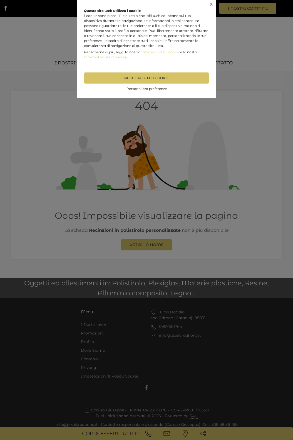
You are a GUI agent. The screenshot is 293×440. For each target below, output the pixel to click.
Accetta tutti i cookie (146, 78)
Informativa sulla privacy (105, 57)
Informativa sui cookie (160, 52)
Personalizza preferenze (146, 89)
